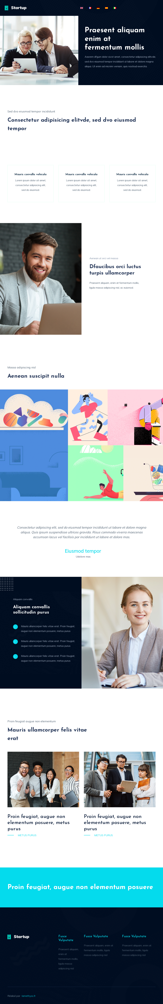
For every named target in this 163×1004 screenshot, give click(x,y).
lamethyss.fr (28, 995)
